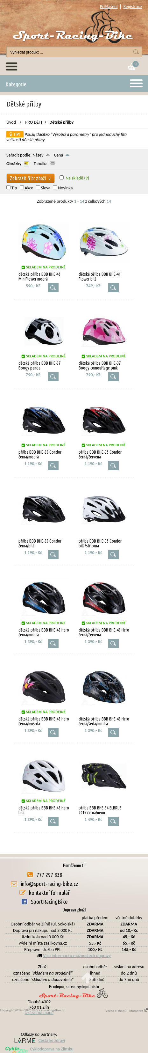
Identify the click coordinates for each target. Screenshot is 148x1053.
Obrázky (13, 163)
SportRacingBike (49, 901)
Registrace (132, 6)
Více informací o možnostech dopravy (77, 955)
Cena (58, 155)
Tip (14, 188)
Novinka (65, 188)
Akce (29, 188)
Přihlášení (109, 6)
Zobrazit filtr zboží (30, 178)
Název (37, 155)
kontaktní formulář (49, 892)
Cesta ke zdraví (39, 1040)
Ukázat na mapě (39, 1012)
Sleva (45, 188)
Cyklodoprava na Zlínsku (39, 1049)
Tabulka (40, 163)
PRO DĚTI (33, 122)
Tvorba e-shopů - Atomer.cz (126, 1011)
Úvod (11, 122)
